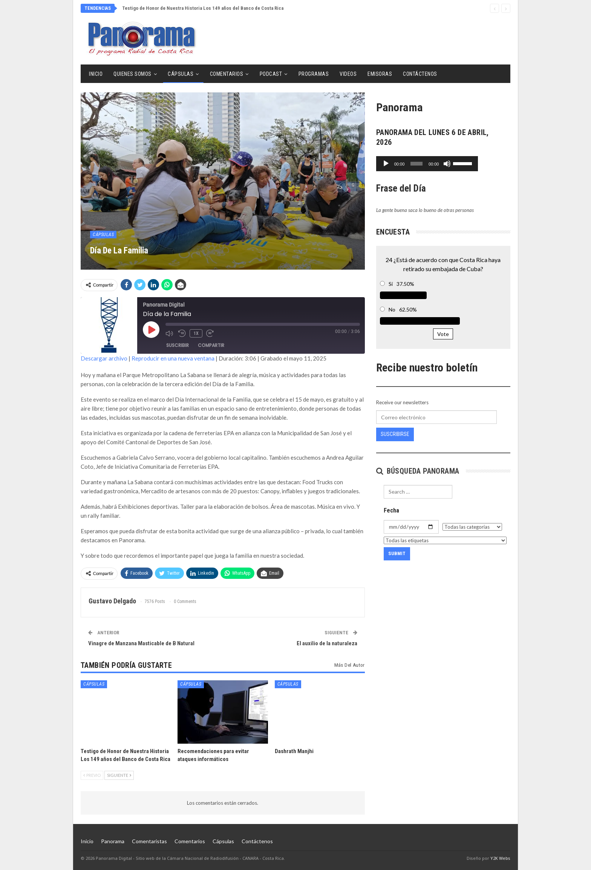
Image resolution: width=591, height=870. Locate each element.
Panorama (112, 841)
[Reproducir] (386, 163)
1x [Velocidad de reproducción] (195, 333)
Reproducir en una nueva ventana (173, 358)
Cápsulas (180, 74)
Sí (391, 284)
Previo (92, 775)
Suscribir (177, 345)
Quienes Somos (132, 74)
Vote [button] (443, 334)
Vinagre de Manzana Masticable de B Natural (141, 643)
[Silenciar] (479, 163)
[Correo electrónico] (436, 417)
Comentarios (226, 74)
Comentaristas (149, 841)
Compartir (211, 345)
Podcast (271, 74)
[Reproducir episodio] (151, 329)
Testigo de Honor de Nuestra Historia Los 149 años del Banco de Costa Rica (202, 8)
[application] (443, 163)
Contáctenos (420, 74)
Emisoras (379, 74)
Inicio (96, 74)
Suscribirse (395, 434)
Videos (348, 74)
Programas (314, 74)
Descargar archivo (104, 358)
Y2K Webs (500, 858)
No (392, 309)
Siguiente (119, 775)
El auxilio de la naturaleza (327, 643)
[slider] (432, 164)
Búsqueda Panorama (417, 471)
